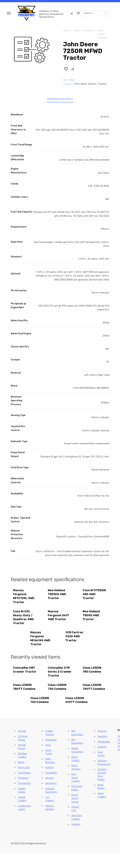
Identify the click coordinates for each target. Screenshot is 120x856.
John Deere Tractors (102, 34)
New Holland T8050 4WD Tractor (91, 616)
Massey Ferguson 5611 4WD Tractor (58, 616)
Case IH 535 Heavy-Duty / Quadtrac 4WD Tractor (23, 618)
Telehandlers (104, 744)
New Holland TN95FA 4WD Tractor (57, 595)
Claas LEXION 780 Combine (92, 671)
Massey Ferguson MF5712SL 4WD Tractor (24, 597)
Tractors (89, 30)
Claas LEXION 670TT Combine (76, 702)
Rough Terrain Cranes (75, 801)
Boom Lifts (24, 770)
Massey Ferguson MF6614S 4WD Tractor (41, 640)
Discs (48, 747)
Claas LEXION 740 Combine (40, 702)
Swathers (102, 739)
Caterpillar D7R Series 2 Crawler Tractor (60, 673)
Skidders (75, 827)
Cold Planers (24, 775)
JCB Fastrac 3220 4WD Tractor (74, 637)
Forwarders (51, 775)
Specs (77, 30)
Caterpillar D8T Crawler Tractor (25, 671)
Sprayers (102, 734)
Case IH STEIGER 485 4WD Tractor (94, 595)
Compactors (24, 786)
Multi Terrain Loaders (75, 780)
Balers (21, 765)
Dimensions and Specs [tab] (60, 99)
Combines (23, 780)
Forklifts (49, 770)
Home (66, 30)
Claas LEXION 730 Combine (57, 689)
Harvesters (51, 786)
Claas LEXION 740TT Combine (94, 689)
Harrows (49, 780)
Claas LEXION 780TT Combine (24, 689)
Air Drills (22, 734)
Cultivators (51, 742)
